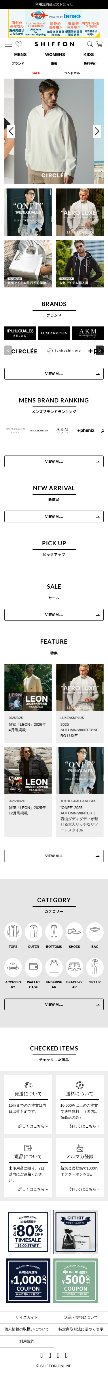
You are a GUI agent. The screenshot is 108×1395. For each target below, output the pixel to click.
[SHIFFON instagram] (41, 1356)
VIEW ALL (52, 373)
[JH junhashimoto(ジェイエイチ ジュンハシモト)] (62, 351)
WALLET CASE (33, 984)
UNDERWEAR (54, 984)
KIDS (89, 54)
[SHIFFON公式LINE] (58, 1356)
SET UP (95, 982)
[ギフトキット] (75, 1232)
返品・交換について (81, 1317)
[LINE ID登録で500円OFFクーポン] (75, 1280)
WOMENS (55, 54)
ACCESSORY (13, 984)
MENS (20, 54)
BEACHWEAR (74, 984)
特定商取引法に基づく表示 (80, 1329)
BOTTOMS (54, 946)
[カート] (99, 44)
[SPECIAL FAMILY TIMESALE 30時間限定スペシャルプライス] (28, 1232)
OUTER (33, 946)
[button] (98, 350)
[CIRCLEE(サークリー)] (22, 351)
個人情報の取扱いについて (26, 1329)
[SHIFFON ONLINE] (54, 44)
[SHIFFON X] (50, 1356)
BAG (94, 946)
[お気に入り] (18, 44)
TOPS (13, 946)
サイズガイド (27, 1317)
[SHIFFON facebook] (66, 1356)
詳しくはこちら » (33, 1126)
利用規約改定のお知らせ (54, 4)
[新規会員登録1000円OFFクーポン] (28, 1280)
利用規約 (26, 1341)
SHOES (74, 946)
